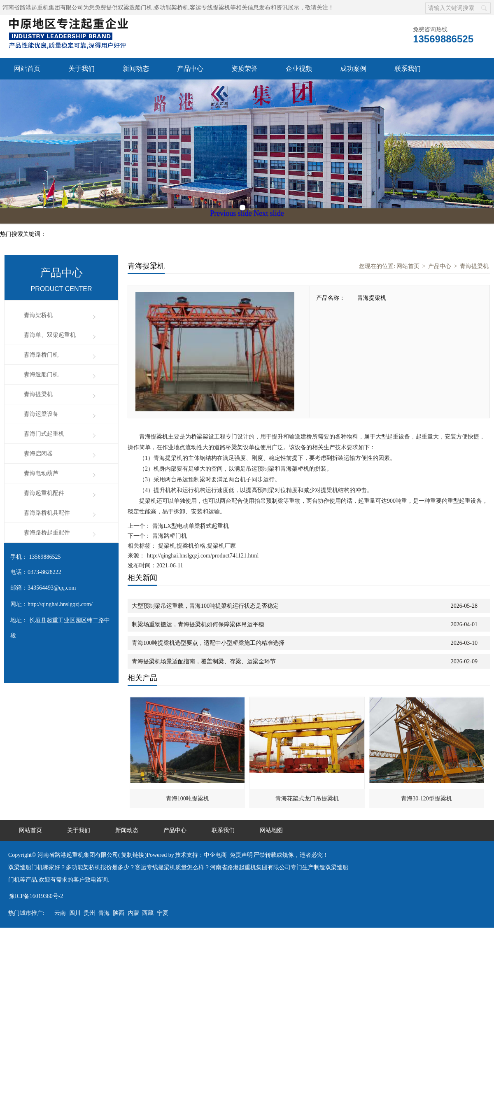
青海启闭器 (38, 453)
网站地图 (271, 830)
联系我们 (407, 68)
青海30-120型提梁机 (426, 798)
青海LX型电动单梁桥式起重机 (190, 526)
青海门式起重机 (44, 434)
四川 (75, 913)
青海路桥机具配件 (47, 513)
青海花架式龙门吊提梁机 (307, 798)
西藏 (148, 913)
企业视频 (299, 68)
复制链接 (132, 855)
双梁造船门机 (135, 8)
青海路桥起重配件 (47, 533)
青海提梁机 (38, 394)
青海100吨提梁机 (187, 798)
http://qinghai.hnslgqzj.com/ (60, 604)
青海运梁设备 (41, 414)
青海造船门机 (41, 374)
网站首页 (27, 68)
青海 (104, 913)
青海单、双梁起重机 (50, 335)
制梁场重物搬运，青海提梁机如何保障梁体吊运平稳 (198, 624)
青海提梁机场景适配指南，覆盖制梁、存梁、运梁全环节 (204, 661)
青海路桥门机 (41, 355)
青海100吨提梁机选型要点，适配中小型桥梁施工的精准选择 (208, 643)
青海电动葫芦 (41, 473)
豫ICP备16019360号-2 (36, 896)
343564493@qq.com (52, 588)
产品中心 (190, 68)
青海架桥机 (38, 315)
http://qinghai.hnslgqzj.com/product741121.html (203, 556)
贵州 (89, 913)
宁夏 (162, 913)
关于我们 (81, 68)
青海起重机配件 (44, 493)
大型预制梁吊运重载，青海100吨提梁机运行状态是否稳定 (205, 606)
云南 (60, 913)
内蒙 (133, 913)
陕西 (118, 913)
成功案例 (353, 68)
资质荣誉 (244, 68)
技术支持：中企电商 (201, 855)
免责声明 (241, 855)
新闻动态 (136, 68)
